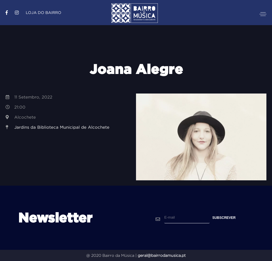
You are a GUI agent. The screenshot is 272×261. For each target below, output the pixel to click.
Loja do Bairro (43, 12)
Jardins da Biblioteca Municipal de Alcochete (61, 127)
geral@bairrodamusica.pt (162, 255)
